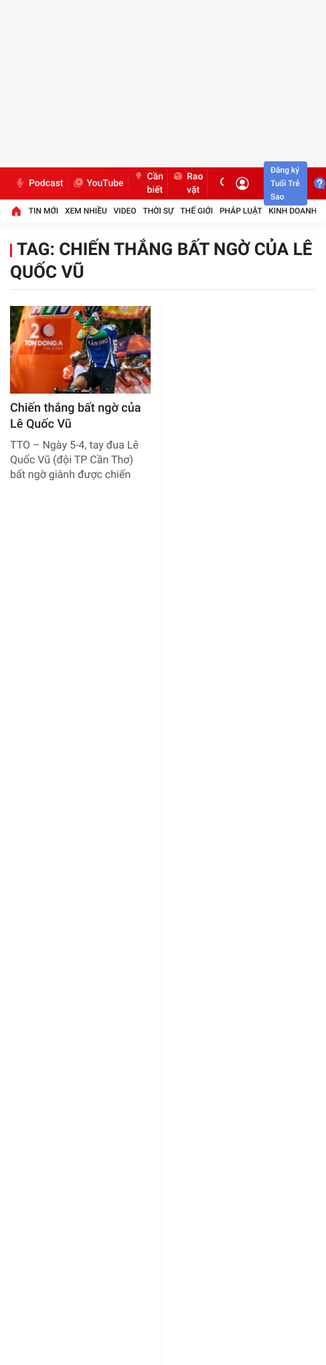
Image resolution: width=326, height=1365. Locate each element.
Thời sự (158, 211)
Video (125, 211)
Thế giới (196, 211)
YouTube (98, 183)
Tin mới (43, 211)
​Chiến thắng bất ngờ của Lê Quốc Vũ (75, 416)
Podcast (39, 183)
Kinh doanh (292, 211)
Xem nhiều (86, 211)
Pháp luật (241, 211)
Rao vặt (187, 183)
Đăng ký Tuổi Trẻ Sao (285, 183)
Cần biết (148, 183)
